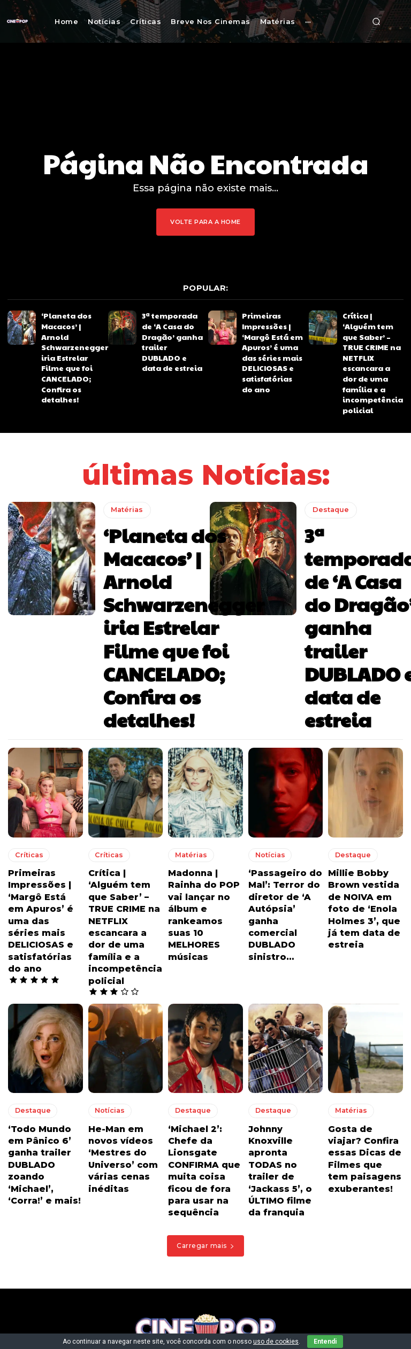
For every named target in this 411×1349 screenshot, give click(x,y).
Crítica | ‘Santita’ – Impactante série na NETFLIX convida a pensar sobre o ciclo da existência (234, 1274)
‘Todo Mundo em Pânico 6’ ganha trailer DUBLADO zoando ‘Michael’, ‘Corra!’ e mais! (42, 939)
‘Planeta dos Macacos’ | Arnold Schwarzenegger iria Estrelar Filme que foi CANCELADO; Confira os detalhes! (71, 331)
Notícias (266, 692)
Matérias (125, 455)
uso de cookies (276, 1341)
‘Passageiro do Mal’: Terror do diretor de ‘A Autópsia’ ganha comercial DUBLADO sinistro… (281, 737)
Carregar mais (205, 999)
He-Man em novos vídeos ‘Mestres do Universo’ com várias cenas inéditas (123, 939)
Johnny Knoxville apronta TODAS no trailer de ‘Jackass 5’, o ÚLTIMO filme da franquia (285, 939)
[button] (376, 21)
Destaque (328, 470)
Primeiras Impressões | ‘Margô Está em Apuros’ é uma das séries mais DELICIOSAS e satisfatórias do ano (270, 339)
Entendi (325, 1341)
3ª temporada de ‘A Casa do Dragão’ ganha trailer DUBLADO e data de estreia (172, 327)
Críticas (25, 692)
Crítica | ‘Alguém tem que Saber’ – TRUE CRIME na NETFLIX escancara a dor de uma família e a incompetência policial (373, 335)
